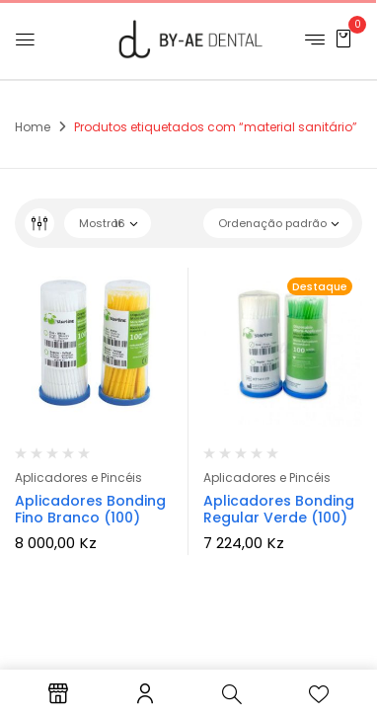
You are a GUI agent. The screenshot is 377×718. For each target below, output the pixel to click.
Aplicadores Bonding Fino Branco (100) (90, 509)
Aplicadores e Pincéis (78, 477)
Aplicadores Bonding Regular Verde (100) (278, 509)
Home (32, 127)
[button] (343, 38)
